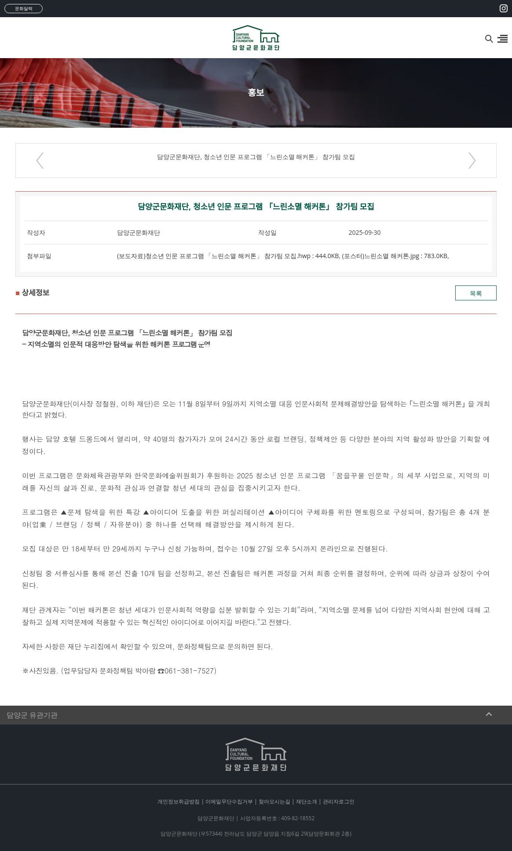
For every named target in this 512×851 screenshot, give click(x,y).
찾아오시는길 (274, 801)
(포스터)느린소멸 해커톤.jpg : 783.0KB (395, 256)
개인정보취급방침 (178, 801)
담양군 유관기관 (32, 715)
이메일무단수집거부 (229, 801)
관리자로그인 (339, 801)
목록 (476, 293)
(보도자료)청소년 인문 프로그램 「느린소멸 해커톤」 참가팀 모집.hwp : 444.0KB (228, 256)
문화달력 (24, 8)
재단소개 (306, 801)
